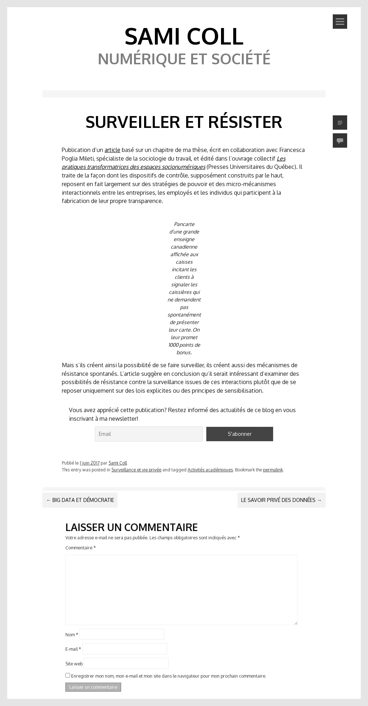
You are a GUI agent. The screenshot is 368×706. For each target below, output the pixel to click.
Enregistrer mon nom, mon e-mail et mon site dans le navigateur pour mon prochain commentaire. (168, 676)
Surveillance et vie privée (136, 469)
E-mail (73, 649)
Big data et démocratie (80, 500)
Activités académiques (210, 469)
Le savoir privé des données (281, 500)
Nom (71, 634)
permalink (273, 469)
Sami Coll (184, 35)
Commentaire (80, 547)
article (112, 149)
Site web (74, 663)
